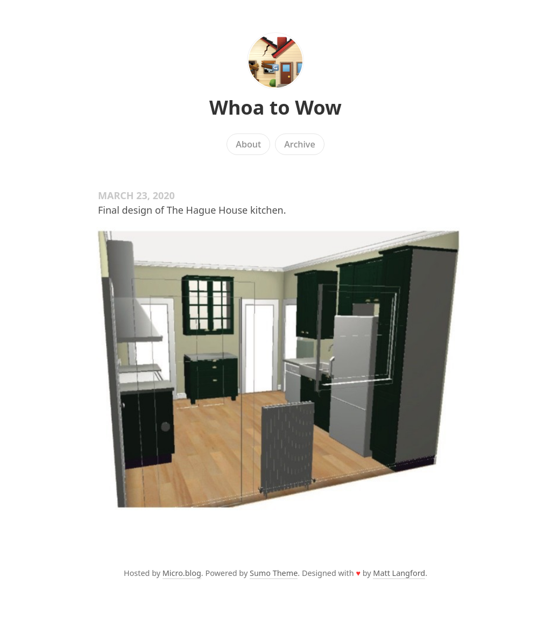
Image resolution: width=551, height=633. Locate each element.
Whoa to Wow (275, 107)
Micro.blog (182, 573)
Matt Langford (399, 573)
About (248, 144)
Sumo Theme (274, 573)
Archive (299, 144)
